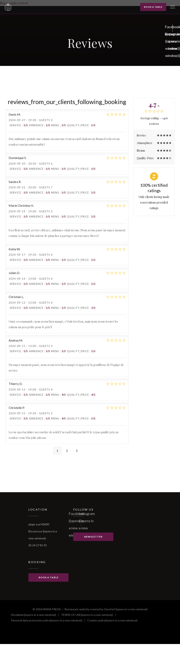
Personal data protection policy (46, 620)
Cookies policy (112, 620)
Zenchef (126, 609)
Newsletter (93, 536)
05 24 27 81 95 (37, 545)
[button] (172, 7)
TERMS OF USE (87, 615)
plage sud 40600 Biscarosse (42, 531)
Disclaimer (33, 615)
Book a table (153, 7)
